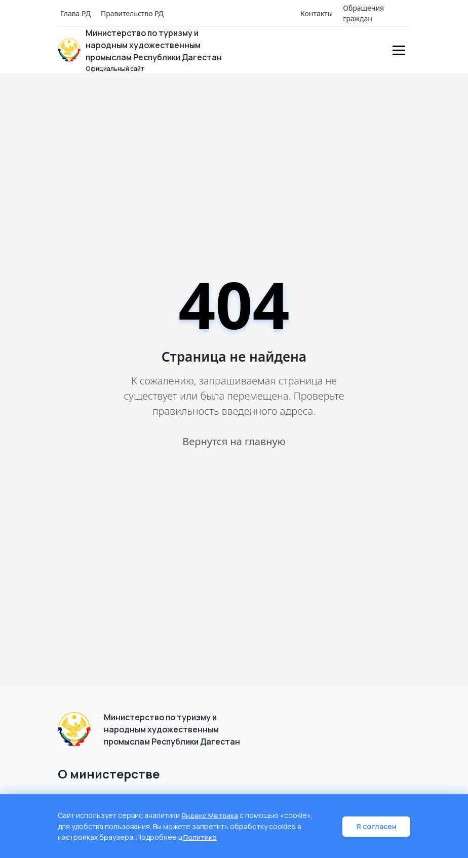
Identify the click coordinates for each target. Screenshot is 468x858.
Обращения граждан (363, 13)
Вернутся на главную (233, 441)
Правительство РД (132, 13)
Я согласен (378, 827)
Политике (200, 837)
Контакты (316, 13)
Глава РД (75, 13)
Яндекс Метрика (210, 816)
